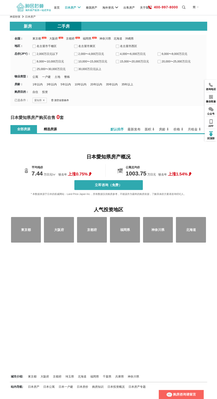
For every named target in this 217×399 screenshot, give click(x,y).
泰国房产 (91, 7)
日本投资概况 (116, 386)
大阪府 (53, 38)
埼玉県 (69, 376)
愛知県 (39, 100)
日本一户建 (66, 386)
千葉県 (107, 376)
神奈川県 (105, 38)
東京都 (36, 38)
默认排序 (117, 129)
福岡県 (87, 38)
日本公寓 (49, 386)
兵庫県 (119, 376)
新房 (28, 26)
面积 (148, 129)
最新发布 (134, 129)
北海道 (118, 38)
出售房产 (129, 7)
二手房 (63, 26)
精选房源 (50, 129)
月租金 (193, 129)
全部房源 (23, 129)
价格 (176, 129)
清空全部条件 (60, 100)
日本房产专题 (137, 386)
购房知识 (98, 386)
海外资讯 (110, 7)
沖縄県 (129, 38)
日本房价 (82, 386)
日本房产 (73, 7)
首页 (57, 7)
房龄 (162, 129)
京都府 (70, 38)
